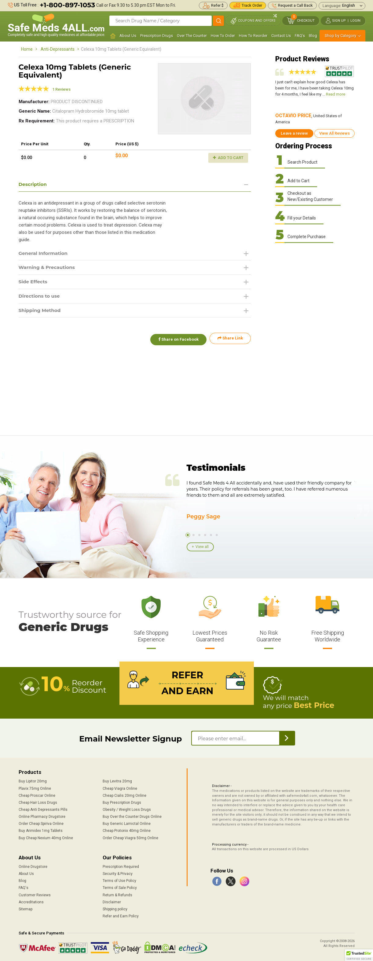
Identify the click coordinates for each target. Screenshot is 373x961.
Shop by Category (340, 35)
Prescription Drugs (156, 35)
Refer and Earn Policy (121, 915)
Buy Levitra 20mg (117, 780)
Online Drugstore (33, 866)
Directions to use (40, 297)
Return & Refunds (117, 894)
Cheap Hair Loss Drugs (38, 802)
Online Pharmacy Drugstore (42, 816)
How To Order (223, 35)
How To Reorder (253, 35)
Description (33, 184)
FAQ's (300, 35)
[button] (359, 955)
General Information (44, 253)
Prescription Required (121, 866)
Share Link (230, 340)
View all (202, 547)
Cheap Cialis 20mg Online (124, 794)
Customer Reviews (35, 894)
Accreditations (31, 901)
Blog (313, 35)
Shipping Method (41, 312)
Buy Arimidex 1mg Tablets (41, 830)
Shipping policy (115, 908)
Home (27, 49)
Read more (335, 94)
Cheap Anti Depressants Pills (43, 809)
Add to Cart (228, 157)
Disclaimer (112, 901)
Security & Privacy (118, 873)
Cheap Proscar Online (37, 794)
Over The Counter (192, 35)
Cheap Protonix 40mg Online (127, 830)
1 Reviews (61, 89)
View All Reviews (334, 133)
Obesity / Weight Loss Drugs (127, 809)
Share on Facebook (177, 340)
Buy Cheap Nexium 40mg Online (46, 837)
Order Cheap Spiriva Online (41, 823)
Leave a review (294, 133)
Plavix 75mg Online (35, 787)
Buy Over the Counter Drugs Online (132, 816)
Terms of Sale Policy (120, 887)
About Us (127, 35)
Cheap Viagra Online (120, 787)
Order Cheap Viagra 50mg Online (130, 837)
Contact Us (281, 35)
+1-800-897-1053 (67, 5)
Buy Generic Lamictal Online (127, 823)
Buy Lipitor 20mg (33, 780)
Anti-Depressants (58, 49)
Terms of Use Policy (119, 880)
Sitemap (25, 908)
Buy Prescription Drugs (122, 802)
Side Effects (34, 282)
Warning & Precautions (48, 268)
